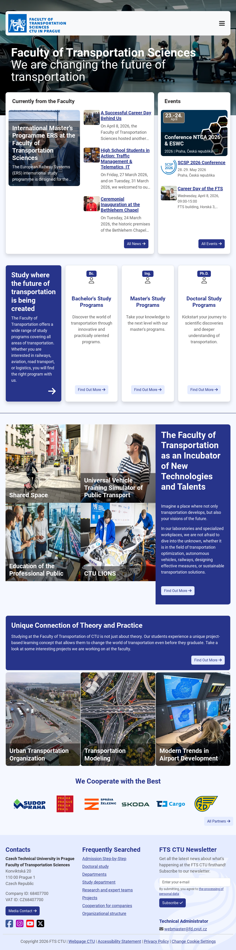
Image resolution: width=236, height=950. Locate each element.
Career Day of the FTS (200, 188)
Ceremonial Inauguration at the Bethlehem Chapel (120, 204)
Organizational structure (104, 913)
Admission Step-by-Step (104, 858)
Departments (94, 874)
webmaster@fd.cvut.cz (185, 928)
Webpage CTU (81, 941)
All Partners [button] (216, 821)
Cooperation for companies (107, 905)
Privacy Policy (156, 941)
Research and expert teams (107, 890)
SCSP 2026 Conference (201, 162)
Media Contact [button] (20, 911)
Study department (98, 882)
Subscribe (170, 903)
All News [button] (134, 244)
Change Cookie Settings (194, 941)
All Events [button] (209, 244)
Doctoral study (95, 866)
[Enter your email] (194, 882)
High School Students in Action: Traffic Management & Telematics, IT (125, 159)
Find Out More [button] (89, 390)
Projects (89, 897)
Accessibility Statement (119, 941)
